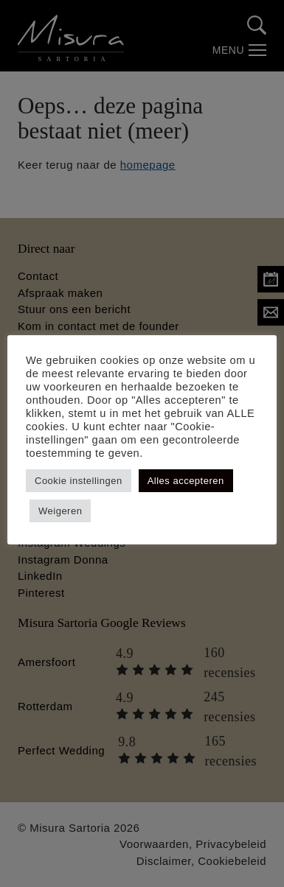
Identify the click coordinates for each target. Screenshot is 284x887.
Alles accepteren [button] (186, 480)
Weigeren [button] (60, 510)
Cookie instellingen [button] (78, 480)
